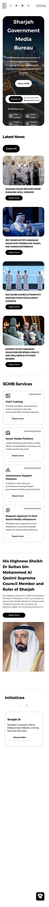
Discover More (19, 737)
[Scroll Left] (20, 705)
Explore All (11, 148)
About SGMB (23, 83)
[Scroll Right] (26, 705)
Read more (14, 198)
